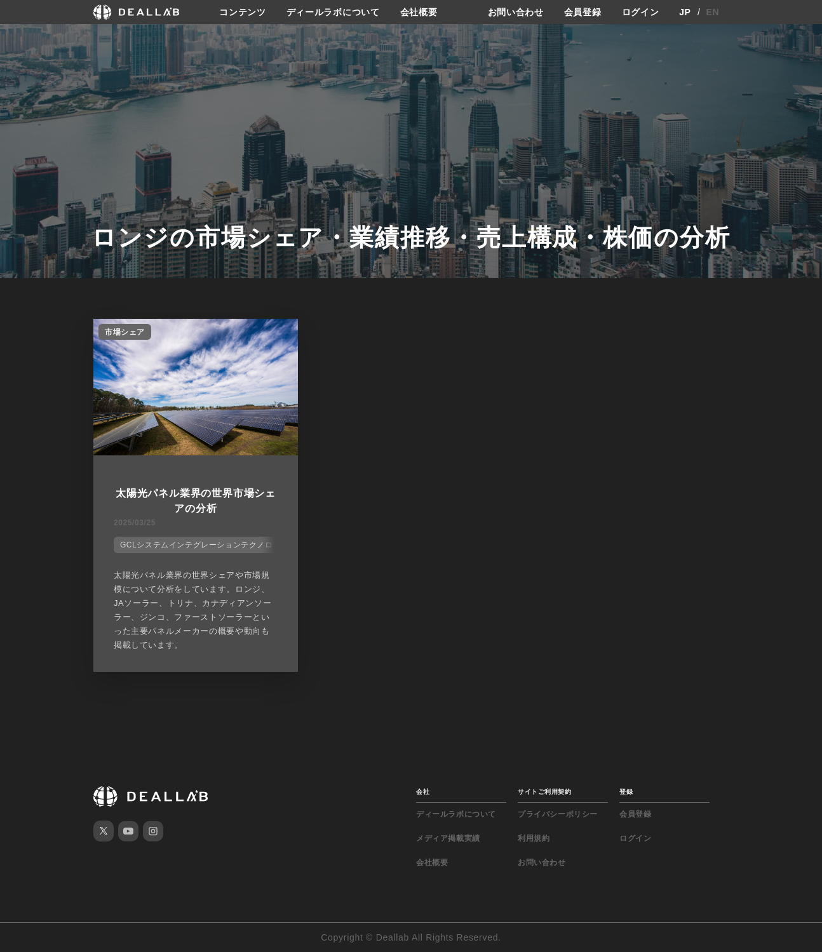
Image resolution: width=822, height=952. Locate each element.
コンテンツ (242, 12)
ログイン (640, 12)
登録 (626, 791)
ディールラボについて (333, 12)
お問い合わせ (516, 12)
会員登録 (583, 12)
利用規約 (533, 838)
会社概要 (419, 12)
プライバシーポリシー (558, 814)
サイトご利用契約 (544, 791)
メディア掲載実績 (448, 838)
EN (713, 12)
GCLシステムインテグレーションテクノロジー (204, 544)
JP (685, 12)
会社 (422, 791)
